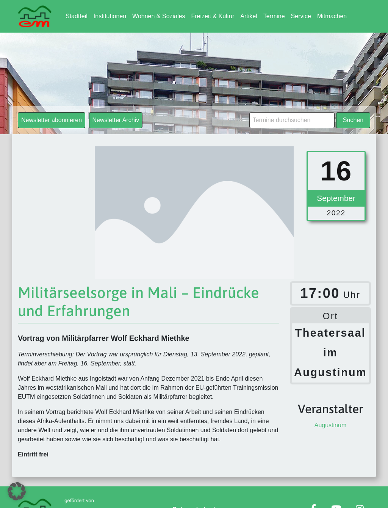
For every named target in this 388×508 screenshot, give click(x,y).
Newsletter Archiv (115, 120)
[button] (16, 491)
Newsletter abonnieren (51, 120)
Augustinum (330, 425)
